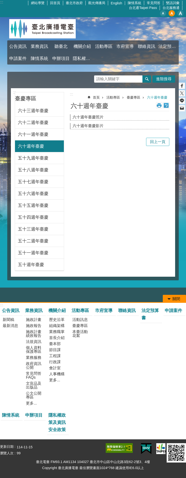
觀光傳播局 (96, 3)
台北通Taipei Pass (143, 8)
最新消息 (10, 326)
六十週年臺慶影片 (88, 126)
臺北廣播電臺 (42, 28)
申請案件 (18, 58)
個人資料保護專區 (33, 350)
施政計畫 (33, 320)
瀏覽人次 (7, 453)
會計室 (55, 368)
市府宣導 (125, 46)
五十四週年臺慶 (33, 217)
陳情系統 (134, 3)
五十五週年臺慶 (33, 205)
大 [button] (180, 13)
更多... (31, 403)
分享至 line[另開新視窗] (182, 101)
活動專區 (103, 46)
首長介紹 (57, 338)
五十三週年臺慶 (33, 229)
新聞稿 (8, 320)
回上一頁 (157, 142)
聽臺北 (60, 46)
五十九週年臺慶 (33, 158)
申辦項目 (61, 58)
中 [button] (172, 13)
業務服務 (33, 357)
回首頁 (55, 3)
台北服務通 (171, 8)
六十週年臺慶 (31, 146)
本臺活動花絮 (80, 334)
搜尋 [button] (146, 79)
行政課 (55, 362)
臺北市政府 (74, 3)
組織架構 (57, 326)
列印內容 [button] (159, 105)
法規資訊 (33, 342)
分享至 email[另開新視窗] (182, 108)
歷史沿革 (57, 320)
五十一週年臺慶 (33, 252)
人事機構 (57, 374)
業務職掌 (57, 332)
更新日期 (7, 446)
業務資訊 (39, 46)
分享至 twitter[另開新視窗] (182, 93)
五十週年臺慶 (31, 264)
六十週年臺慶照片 (88, 117)
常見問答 (153, 3)
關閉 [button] (176, 299)
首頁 (96, 97)
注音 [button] (166, 105)
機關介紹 (82, 46)
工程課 (55, 356)
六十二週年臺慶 (33, 122)
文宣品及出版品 (33, 385)
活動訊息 (80, 320)
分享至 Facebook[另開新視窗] (182, 86)
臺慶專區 (25, 98)
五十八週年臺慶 (33, 169)
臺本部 (55, 344)
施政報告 (33, 326)
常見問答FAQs (33, 375)
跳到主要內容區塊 (2, 2)
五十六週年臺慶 (33, 193)
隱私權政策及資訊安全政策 (83, 58)
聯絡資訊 (146, 46)
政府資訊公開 (33, 365)
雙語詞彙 (172, 3)
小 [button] (163, 13)
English (116, 3)
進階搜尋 (163, 79)
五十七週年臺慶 (33, 181)
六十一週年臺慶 (33, 134)
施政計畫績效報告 (33, 334)
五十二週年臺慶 (33, 241)
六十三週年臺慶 (33, 110)
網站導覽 (38, 3)
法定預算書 (168, 46)
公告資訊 (18, 46)
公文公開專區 (33, 395)
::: (14, 92)
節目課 (55, 350)
